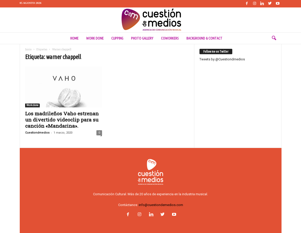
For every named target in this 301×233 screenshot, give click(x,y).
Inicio (28, 49)
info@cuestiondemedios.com (161, 205)
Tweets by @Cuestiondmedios (222, 59)
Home (74, 38)
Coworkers (170, 38)
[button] (273, 38)
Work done (95, 38)
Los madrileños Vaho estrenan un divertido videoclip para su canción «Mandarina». (62, 119)
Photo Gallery (142, 38)
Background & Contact (204, 38)
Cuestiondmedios (37, 132)
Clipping (117, 38)
